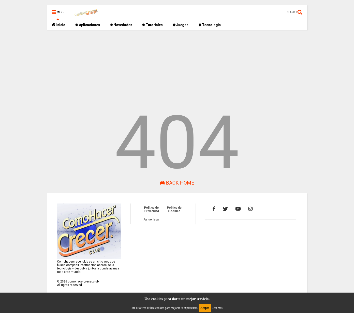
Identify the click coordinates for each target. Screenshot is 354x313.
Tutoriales (152, 25)
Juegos (181, 25)
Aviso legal (151, 219)
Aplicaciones (87, 25)
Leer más (217, 308)
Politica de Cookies (174, 209)
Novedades (121, 25)
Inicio (58, 25)
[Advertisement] (177, 64)
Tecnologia (209, 25)
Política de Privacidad (151, 209)
